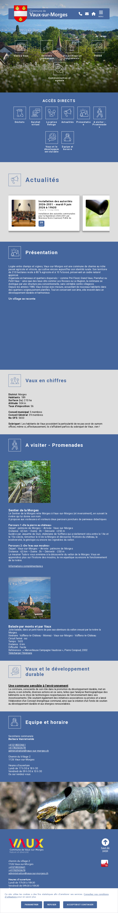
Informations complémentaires (25, 566)
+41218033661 (17, 744)
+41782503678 (17, 747)
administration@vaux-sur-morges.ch (28, 750)
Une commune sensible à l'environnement (38, 686)
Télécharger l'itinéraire (20, 653)
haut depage (105, 845)
